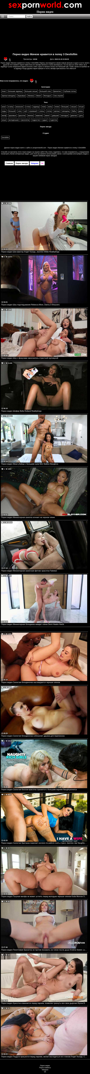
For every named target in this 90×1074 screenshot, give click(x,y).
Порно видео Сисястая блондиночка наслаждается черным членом (30, 682)
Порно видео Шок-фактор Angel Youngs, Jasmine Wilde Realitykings (30, 252)
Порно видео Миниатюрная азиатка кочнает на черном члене (28, 517)
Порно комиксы (45, 1068)
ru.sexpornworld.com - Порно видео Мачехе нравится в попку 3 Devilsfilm (58, 148)
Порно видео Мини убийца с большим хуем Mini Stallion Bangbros (29, 464)
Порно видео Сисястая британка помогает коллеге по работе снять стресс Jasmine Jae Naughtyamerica (44, 843)
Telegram (45, 1070)
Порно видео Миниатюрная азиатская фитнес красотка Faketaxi (29, 571)
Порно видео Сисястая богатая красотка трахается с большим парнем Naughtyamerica (39, 790)
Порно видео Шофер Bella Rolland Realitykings (21, 411)
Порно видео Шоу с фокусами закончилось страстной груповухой (29, 358)
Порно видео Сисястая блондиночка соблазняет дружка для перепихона (33, 736)
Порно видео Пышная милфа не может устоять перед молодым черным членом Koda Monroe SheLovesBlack (44, 896)
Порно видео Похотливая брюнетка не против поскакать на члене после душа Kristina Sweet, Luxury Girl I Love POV (44, 950)
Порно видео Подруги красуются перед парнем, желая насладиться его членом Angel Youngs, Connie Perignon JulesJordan (44, 1057)
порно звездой (51, 156)
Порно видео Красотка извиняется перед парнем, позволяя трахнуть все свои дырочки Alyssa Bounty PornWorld (44, 1003)
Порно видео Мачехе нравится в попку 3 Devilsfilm (45, 54)
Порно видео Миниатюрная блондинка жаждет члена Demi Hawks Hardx (32, 624)
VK (45, 1072)
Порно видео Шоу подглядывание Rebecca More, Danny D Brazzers (30, 305)
